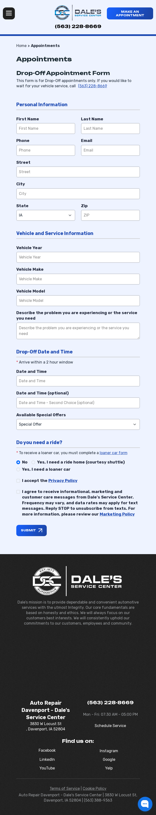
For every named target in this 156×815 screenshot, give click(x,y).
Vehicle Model (30, 291)
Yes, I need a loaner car (46, 469)
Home (21, 45)
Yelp (109, 768)
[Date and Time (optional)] (78, 402)
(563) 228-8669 (78, 26)
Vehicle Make (30, 269)
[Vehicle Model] (78, 300)
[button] (145, 804)
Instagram (109, 751)
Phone (22, 140)
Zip (84, 205)
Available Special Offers (41, 414)
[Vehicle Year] (78, 257)
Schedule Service (110, 725)
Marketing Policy (117, 514)
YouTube (47, 768)
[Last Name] (110, 128)
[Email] (110, 150)
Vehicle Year (29, 247)
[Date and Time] (78, 381)
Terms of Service (65, 788)
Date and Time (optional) (42, 393)
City (20, 184)
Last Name (92, 119)
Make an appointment (130, 13)
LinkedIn (47, 759)
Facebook (47, 750)
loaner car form (113, 453)
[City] (78, 193)
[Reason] (78, 330)
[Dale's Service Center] (78, 13)
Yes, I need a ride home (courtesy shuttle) (81, 462)
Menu (9, 13)
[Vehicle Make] (78, 279)
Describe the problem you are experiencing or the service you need (76, 315)
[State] (45, 215)
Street (23, 162)
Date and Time (31, 371)
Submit (28, 530)
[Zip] (110, 215)
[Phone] (45, 150)
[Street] (78, 171)
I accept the (49, 480)
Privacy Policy (62, 480)
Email (86, 140)
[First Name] (45, 128)
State (22, 205)
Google (109, 759)
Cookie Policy (94, 788)
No (25, 462)
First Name (27, 119)
